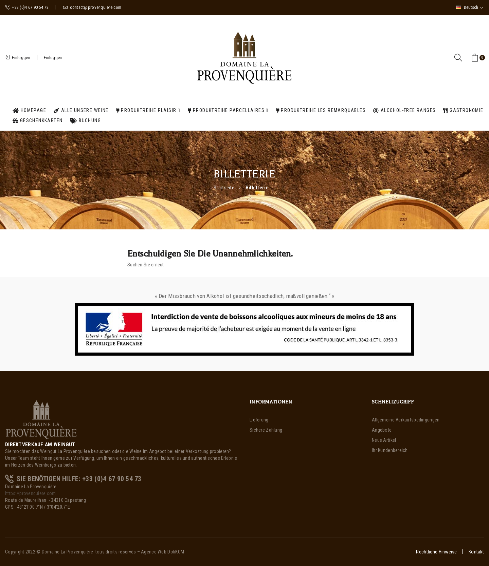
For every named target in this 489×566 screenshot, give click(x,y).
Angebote (382, 430)
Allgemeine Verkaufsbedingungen (405, 419)
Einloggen (53, 57)
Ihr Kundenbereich (390, 450)
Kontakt (476, 551)
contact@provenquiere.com (92, 7)
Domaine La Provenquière (67, 551)
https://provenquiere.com (30, 493)
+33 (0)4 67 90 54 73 (27, 7)
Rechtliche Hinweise (436, 551)
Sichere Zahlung (266, 430)
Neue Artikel (384, 440)
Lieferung (259, 419)
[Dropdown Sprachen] (470, 7)
